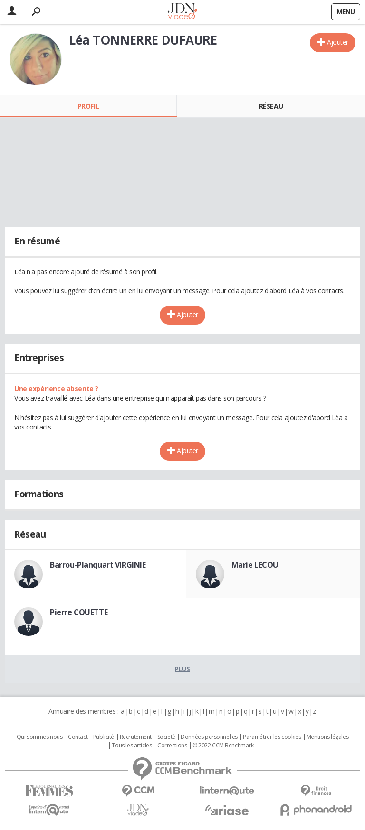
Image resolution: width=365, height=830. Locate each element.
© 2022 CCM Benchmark (223, 745)
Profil (88, 106)
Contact (77, 737)
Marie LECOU (255, 565)
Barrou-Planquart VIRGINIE (98, 565)
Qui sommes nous (40, 737)
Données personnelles (209, 737)
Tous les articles (132, 745)
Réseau (271, 106)
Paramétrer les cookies (272, 737)
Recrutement (136, 737)
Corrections (172, 745)
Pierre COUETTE (78, 612)
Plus (182, 668)
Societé (166, 737)
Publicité (103, 737)
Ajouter (337, 42)
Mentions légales (327, 737)
